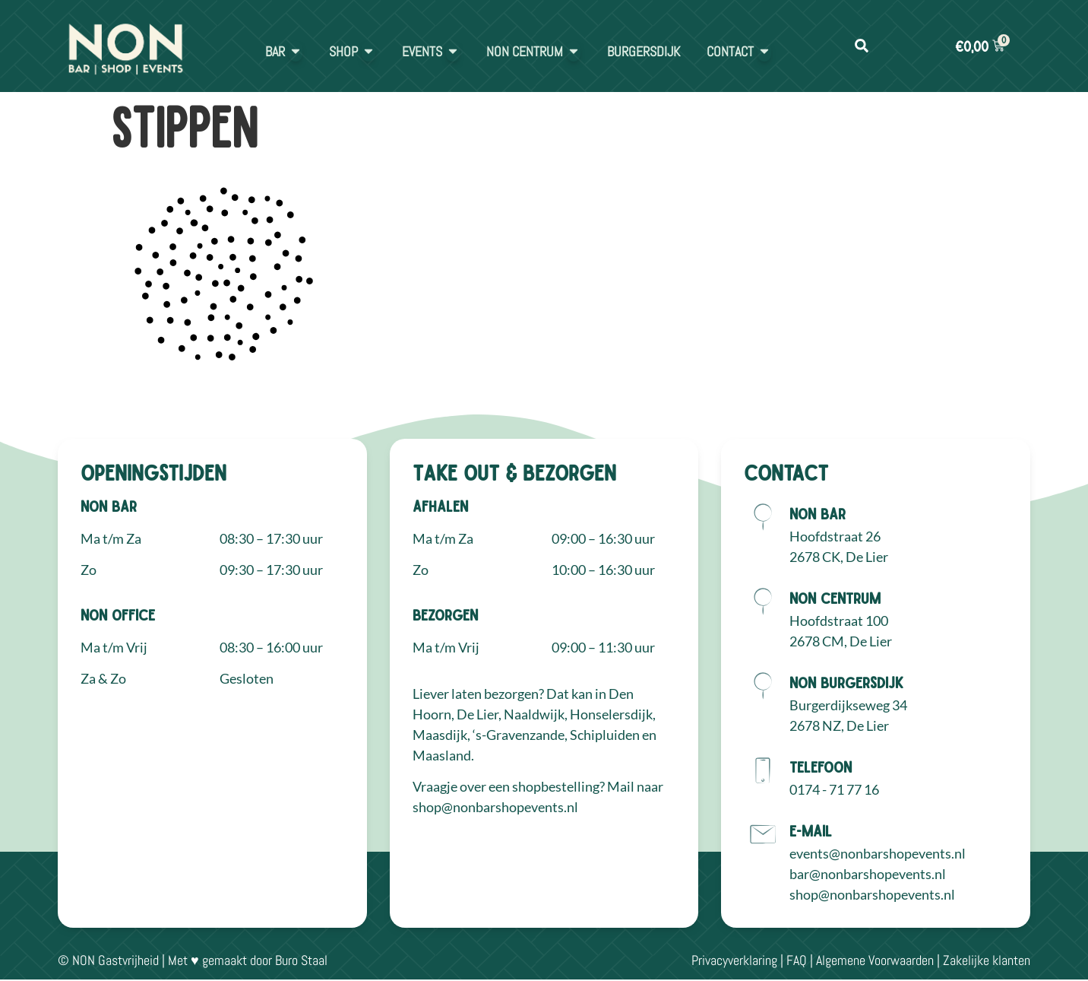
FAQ (796, 960)
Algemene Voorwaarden (875, 960)
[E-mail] (763, 834)
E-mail (810, 830)
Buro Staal (301, 960)
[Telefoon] (763, 770)
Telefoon (820, 766)
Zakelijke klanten (986, 960)
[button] (861, 46)
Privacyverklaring (734, 960)
